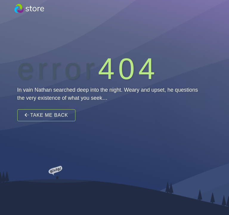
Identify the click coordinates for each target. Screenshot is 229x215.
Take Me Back (46, 115)
